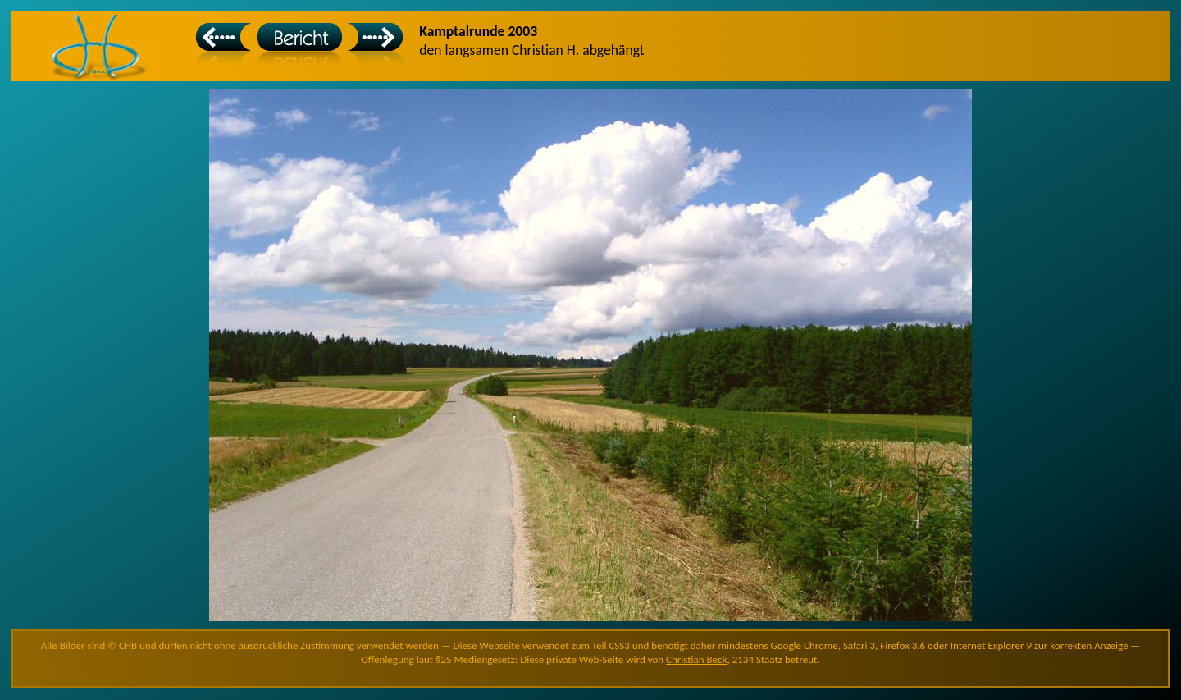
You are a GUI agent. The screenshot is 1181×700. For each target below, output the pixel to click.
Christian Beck (696, 659)
